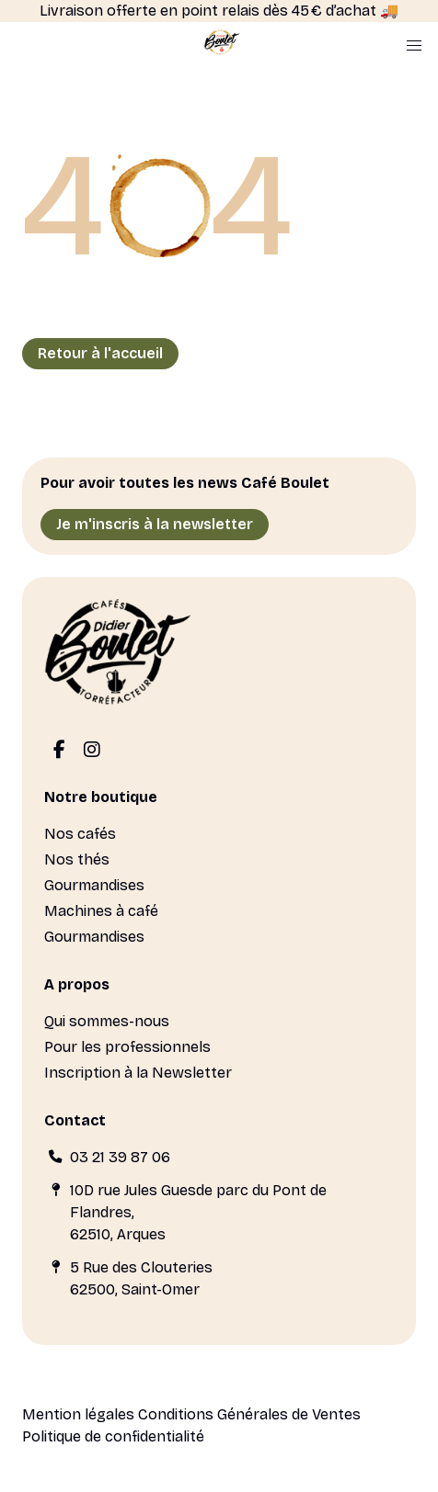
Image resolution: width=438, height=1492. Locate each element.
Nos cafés (80, 833)
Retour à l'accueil (100, 353)
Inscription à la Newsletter (138, 1072)
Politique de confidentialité (113, 1436)
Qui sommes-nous (106, 1021)
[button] (414, 46)
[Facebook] (59, 751)
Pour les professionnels (127, 1047)
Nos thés (77, 859)
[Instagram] (92, 751)
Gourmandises (94, 885)
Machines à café (101, 911)
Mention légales (78, 1414)
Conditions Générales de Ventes (249, 1414)
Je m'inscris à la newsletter (154, 524)
